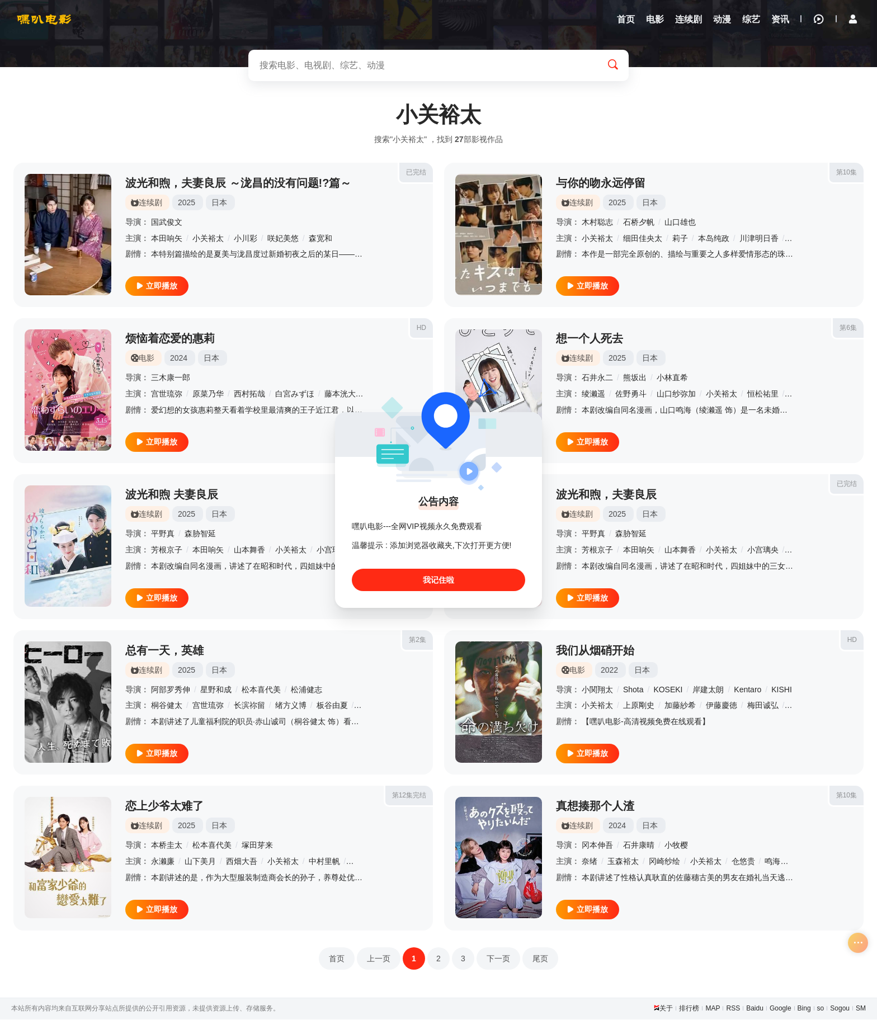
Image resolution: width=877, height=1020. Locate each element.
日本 (219, 203)
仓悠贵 (743, 861)
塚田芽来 (257, 846)
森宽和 (320, 238)
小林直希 (672, 378)
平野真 (163, 534)
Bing (804, 1009)
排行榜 (689, 1009)
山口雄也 (680, 222)
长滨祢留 (249, 706)
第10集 (846, 173)
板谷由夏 (332, 706)
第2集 (417, 640)
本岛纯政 (713, 238)
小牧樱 (676, 846)
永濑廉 (163, 861)
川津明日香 (759, 238)
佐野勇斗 (631, 394)
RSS (733, 1009)
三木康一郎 (170, 378)
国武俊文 (166, 222)
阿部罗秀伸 (170, 690)
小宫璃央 (332, 550)
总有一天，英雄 (164, 651)
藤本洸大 (340, 394)
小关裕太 (208, 238)
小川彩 (245, 238)
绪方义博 (291, 706)
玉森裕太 (623, 861)
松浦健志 (306, 690)
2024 (178, 359)
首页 (337, 959)
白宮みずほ (294, 394)
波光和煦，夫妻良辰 (606, 495)
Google (780, 1009)
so (820, 1009)
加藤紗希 (680, 706)
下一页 (498, 959)
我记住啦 (438, 579)
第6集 (848, 329)
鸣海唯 (776, 861)
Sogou (840, 1009)
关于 (666, 1009)
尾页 (540, 959)
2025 (186, 203)
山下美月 (200, 861)
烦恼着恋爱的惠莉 (170, 339)
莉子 (680, 238)
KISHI (781, 690)
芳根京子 (166, 550)
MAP (712, 1009)
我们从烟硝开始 (595, 651)
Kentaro (747, 690)
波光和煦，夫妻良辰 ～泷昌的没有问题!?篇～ (238, 183)
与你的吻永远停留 (600, 183)
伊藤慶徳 (721, 706)
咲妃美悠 (283, 238)
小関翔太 (597, 690)
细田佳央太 (642, 238)
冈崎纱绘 (664, 861)
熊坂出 (635, 378)
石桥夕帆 (638, 222)
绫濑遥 (593, 394)
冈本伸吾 (597, 846)
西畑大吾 (241, 861)
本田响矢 (166, 238)
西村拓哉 (249, 394)
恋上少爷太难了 (164, 807)
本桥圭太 (166, 846)
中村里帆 (324, 861)
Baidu (754, 1009)
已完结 (416, 173)
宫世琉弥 (166, 394)
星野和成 (216, 690)
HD (421, 329)
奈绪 (589, 861)
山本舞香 (249, 550)
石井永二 (597, 378)
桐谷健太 (166, 706)
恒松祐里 (763, 394)
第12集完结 (409, 796)
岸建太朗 (708, 690)
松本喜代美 (261, 690)
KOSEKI (667, 690)
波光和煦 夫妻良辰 (171, 495)
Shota (633, 690)
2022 (609, 670)
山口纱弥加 (676, 394)
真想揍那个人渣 (595, 807)
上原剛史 (638, 706)
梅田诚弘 (763, 706)
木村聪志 (597, 222)
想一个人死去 (589, 339)
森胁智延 (200, 534)
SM (861, 1009)
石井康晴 (638, 846)
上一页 (378, 959)
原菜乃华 (208, 394)
